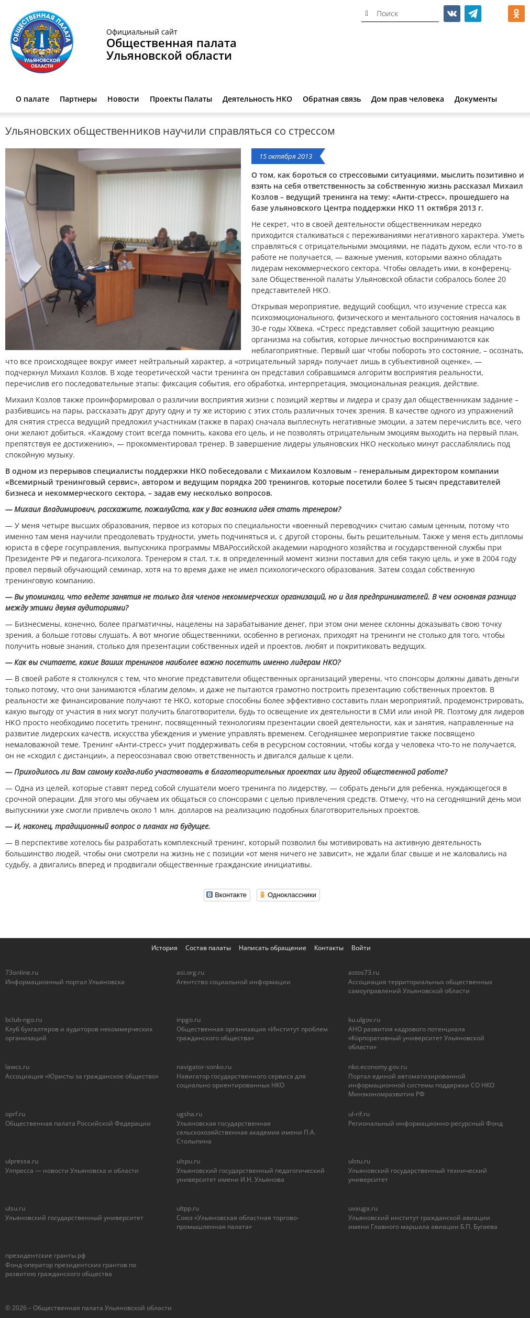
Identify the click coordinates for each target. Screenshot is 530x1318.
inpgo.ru (188, 1019)
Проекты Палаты (181, 99)
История (164, 947)
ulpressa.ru (21, 1161)
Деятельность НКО (257, 99)
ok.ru (516, 13)
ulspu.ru (188, 1161)
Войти (361, 947)
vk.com (452, 13)
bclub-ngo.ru (23, 1019)
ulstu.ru (359, 1161)
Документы (476, 99)
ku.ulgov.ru (364, 1019)
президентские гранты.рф (45, 1255)
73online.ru (21, 972)
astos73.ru (363, 972)
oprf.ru (15, 1113)
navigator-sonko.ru (203, 1066)
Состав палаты (208, 947)
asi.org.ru (190, 972)
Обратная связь (332, 99)
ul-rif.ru (359, 1113)
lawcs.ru (17, 1066)
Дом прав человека (407, 99)
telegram (473, 13)
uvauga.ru (363, 1208)
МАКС (495, 13)
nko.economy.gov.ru (377, 1066)
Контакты (329, 947)
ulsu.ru (15, 1208)
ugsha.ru (189, 1113)
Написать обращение (272, 947)
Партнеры (78, 99)
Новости (123, 99)
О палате (32, 99)
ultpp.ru (187, 1208)
